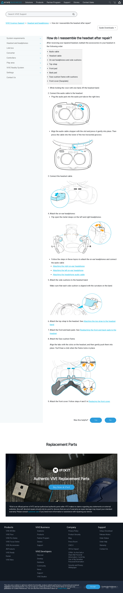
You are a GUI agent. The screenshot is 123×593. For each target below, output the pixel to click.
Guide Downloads (106, 28)
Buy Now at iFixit (61, 487)
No (110, 420)
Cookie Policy (62, 588)
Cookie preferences (108, 587)
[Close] (110, 2)
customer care (33, 512)
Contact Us (11, 77)
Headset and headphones (38, 23)
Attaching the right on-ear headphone (69, 266)
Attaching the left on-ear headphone (68, 270)
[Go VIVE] (119, 2)
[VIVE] (11, 2)
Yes (95, 420)
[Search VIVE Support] (72, 14)
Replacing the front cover (99, 401)
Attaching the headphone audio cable (69, 275)
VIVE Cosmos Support (15, 23)
